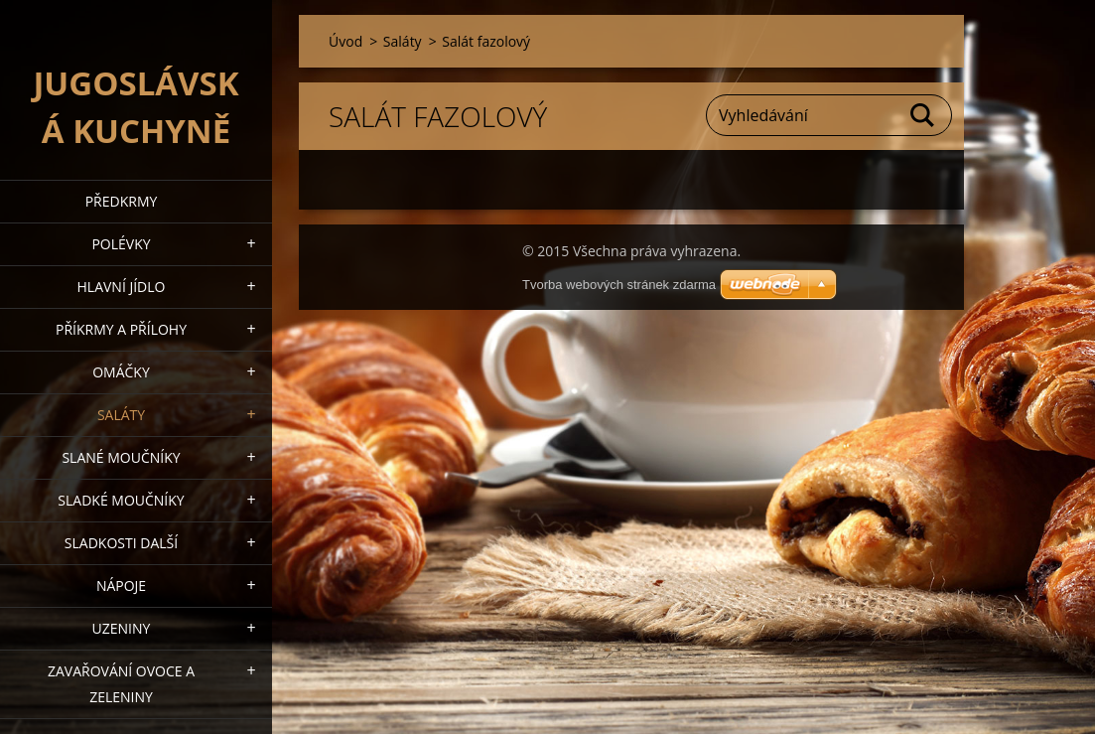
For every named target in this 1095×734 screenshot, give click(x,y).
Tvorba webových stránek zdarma (619, 284)
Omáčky (121, 372)
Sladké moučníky (121, 500)
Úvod (345, 41)
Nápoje (121, 585)
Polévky (120, 243)
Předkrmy (121, 201)
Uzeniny (121, 628)
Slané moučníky (121, 457)
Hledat (923, 115)
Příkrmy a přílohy (121, 329)
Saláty (121, 414)
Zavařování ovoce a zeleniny (121, 683)
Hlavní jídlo (121, 286)
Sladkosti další (121, 542)
